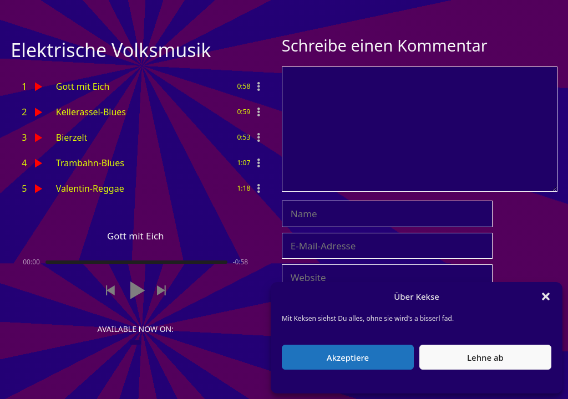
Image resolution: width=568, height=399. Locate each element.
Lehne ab (485, 357)
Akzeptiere (348, 357)
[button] (545, 296)
